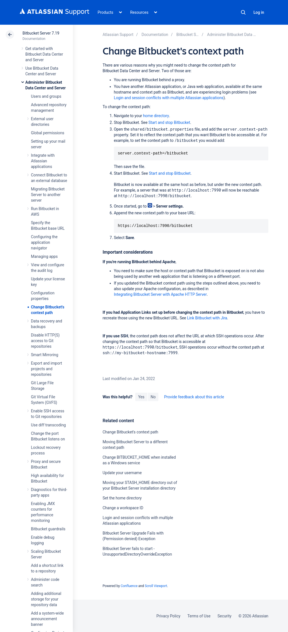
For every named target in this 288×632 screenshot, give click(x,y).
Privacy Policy (168, 616)
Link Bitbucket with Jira (207, 318)
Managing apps (44, 256)
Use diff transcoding (48, 425)
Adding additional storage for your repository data (46, 599)
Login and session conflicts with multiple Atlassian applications (169, 98)
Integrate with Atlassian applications (43, 161)
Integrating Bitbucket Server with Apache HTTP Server (160, 294)
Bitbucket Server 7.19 (40, 33)
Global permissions (47, 133)
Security (224, 616)
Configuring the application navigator (44, 242)
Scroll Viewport (156, 586)
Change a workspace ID (123, 508)
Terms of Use (198, 616)
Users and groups (46, 96)
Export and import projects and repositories (46, 369)
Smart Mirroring (44, 355)
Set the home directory (122, 498)
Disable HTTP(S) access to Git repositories (45, 341)
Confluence (129, 586)
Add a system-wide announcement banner (47, 619)
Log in (258, 12)
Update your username (122, 472)
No (153, 397)
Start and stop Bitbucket (169, 122)
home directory (156, 115)
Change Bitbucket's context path (130, 432)
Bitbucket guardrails (48, 529)
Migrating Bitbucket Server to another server (48, 195)
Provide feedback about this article (194, 397)
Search (243, 12)
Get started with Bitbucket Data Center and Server (44, 54)
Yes (141, 397)
